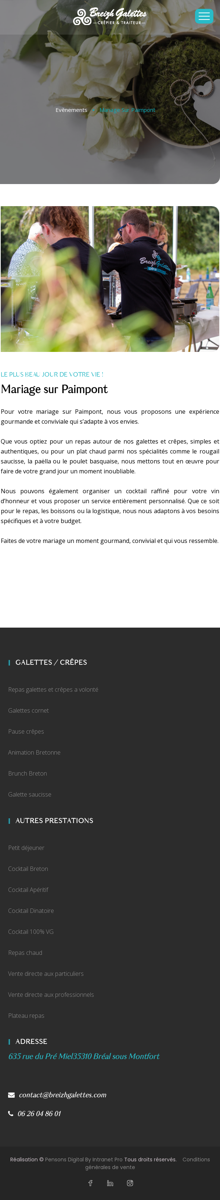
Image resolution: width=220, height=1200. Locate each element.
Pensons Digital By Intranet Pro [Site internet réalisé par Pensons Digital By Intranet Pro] (84, 1159)
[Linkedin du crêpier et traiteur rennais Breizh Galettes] (110, 1183)
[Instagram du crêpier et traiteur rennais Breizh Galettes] (130, 1183)
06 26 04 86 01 (34, 1114)
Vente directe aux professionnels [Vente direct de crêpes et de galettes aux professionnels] (51, 995)
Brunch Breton (27, 773)
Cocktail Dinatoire (31, 911)
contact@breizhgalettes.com (57, 1095)
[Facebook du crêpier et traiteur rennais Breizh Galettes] (90, 1183)
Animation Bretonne (34, 752)
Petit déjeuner (26, 848)
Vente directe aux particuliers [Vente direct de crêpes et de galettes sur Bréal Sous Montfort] (46, 974)
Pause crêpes (26, 731)
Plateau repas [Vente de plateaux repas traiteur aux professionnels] (26, 1016)
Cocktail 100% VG (31, 932)
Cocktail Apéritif (28, 890)
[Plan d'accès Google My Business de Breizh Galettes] (83, 1056)
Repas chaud (25, 953)
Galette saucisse (29, 794)
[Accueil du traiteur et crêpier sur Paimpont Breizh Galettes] (110, 16)
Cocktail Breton (28, 869)
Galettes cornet (28, 710)
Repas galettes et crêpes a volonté (53, 689)
